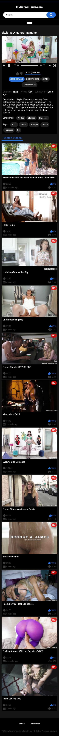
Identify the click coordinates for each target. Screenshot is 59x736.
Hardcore (43, 118)
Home (22, 723)
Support (35, 723)
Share (45, 79)
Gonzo (45, 125)
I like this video (17, 73)
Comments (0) (29, 85)
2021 (14, 125)
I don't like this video (21, 73)
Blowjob (31, 118)
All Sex (21, 118)
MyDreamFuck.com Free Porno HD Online (23, 731)
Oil (18, 130)
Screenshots (32, 79)
